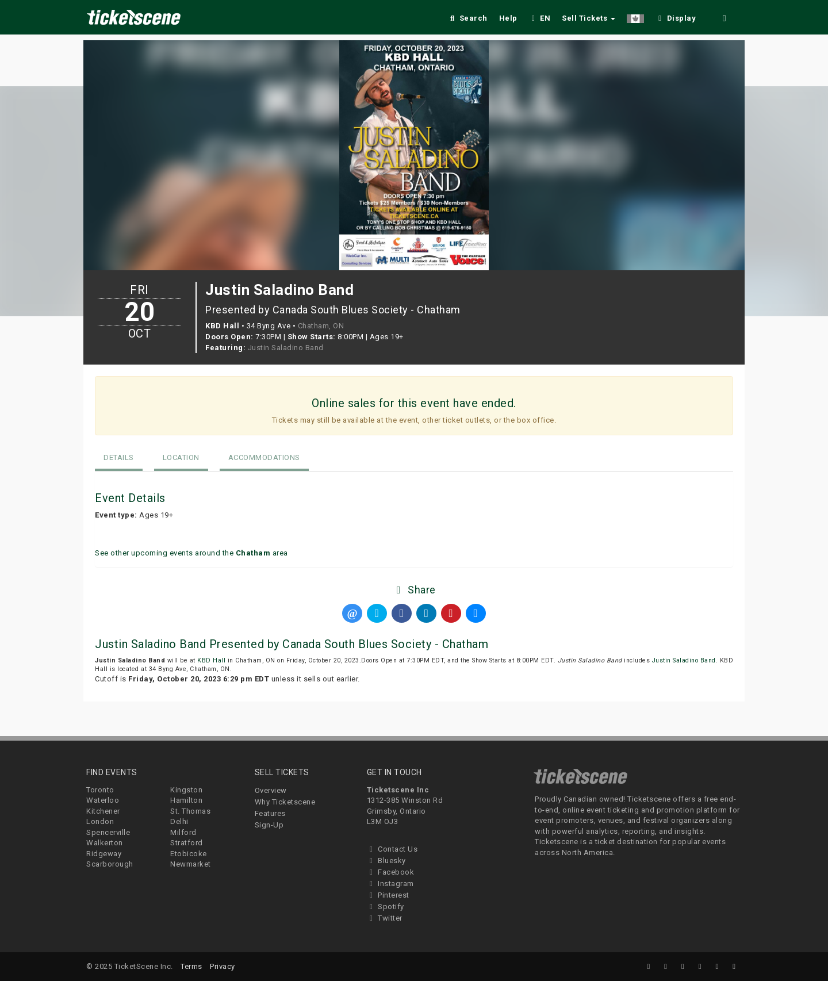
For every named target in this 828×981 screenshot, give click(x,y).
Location (181, 457)
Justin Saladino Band (286, 347)
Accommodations (264, 457)
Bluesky (386, 860)
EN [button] (540, 18)
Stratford (186, 842)
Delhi (179, 821)
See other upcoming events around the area (191, 553)
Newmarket (190, 864)
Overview (271, 790)
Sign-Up (269, 825)
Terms (191, 966)
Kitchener (103, 811)
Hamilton (186, 800)
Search (468, 18)
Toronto (100, 789)
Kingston (186, 789)
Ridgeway (103, 853)
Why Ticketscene (285, 802)
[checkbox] (676, 16)
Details (118, 457)
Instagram (390, 883)
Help (508, 18)
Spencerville (108, 832)
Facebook (391, 872)
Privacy (222, 966)
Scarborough (109, 864)
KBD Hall (211, 660)
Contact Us (392, 849)
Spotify (385, 906)
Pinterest (388, 895)
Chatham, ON (321, 325)
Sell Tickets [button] (588, 18)
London (100, 821)
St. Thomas (190, 811)
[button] (635, 16)
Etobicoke (188, 853)
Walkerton (104, 842)
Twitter (384, 918)
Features (270, 813)
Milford (183, 832)
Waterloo (102, 800)
